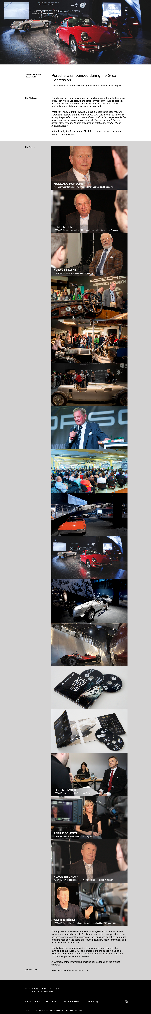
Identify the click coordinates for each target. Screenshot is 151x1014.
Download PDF (31, 970)
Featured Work (71, 1001)
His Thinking (52, 1001)
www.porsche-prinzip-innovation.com (70, 970)
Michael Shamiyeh (46, 1010)
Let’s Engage (92, 1001)
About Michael (32, 1001)
